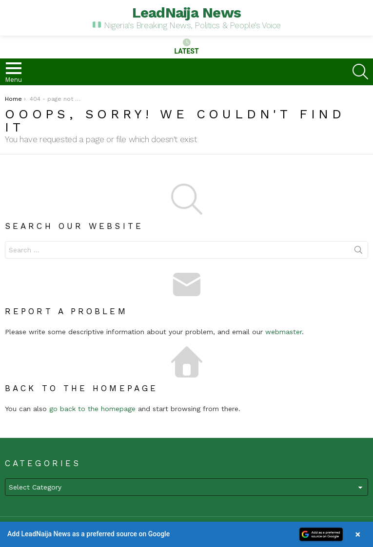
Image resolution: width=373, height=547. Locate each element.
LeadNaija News (186, 12)
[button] (186, 534)
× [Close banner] (358, 534)
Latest (186, 46)
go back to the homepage (92, 409)
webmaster (283, 332)
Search (358, 252)
